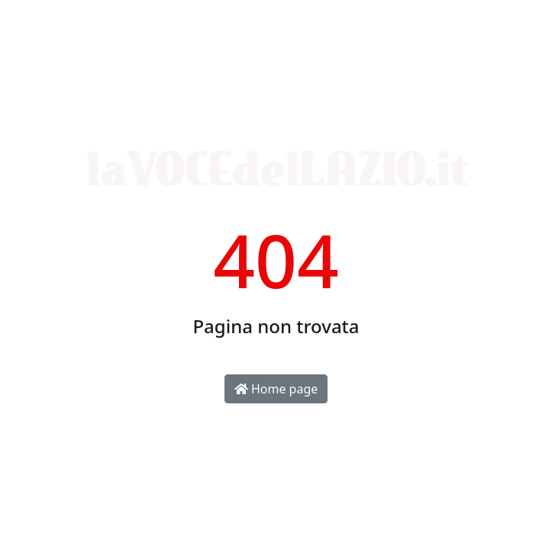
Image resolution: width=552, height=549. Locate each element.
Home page (276, 388)
